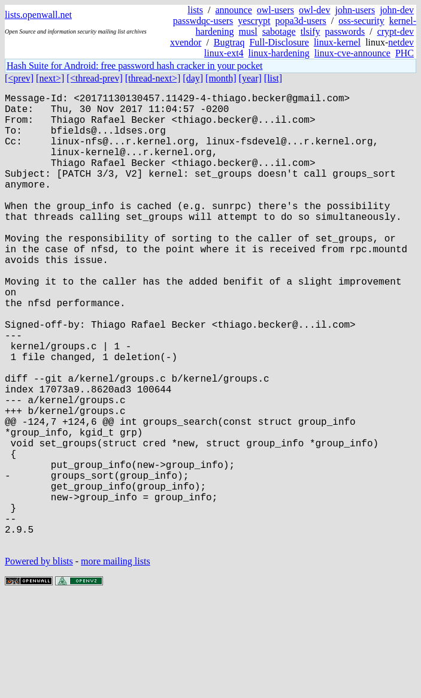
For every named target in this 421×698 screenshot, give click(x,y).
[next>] (50, 78)
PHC (404, 53)
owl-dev (314, 10)
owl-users (275, 10)
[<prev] (19, 78)
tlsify (310, 31)
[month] (221, 78)
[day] (193, 78)
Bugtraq (229, 42)
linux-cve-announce (352, 53)
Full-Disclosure (279, 42)
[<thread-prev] (94, 78)
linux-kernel (337, 42)
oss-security (361, 21)
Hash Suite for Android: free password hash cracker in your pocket (134, 66)
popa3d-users (300, 21)
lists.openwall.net (38, 15)
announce (234, 10)
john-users (355, 10)
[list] (273, 78)
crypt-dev (395, 31)
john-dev (397, 10)
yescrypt (254, 21)
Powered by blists (39, 662)
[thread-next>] (153, 78)
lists (195, 10)
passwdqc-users (203, 21)
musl (248, 31)
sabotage (279, 31)
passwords (345, 31)
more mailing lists (115, 662)
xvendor (185, 42)
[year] (250, 78)
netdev (401, 42)
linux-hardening (279, 53)
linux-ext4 (224, 53)
